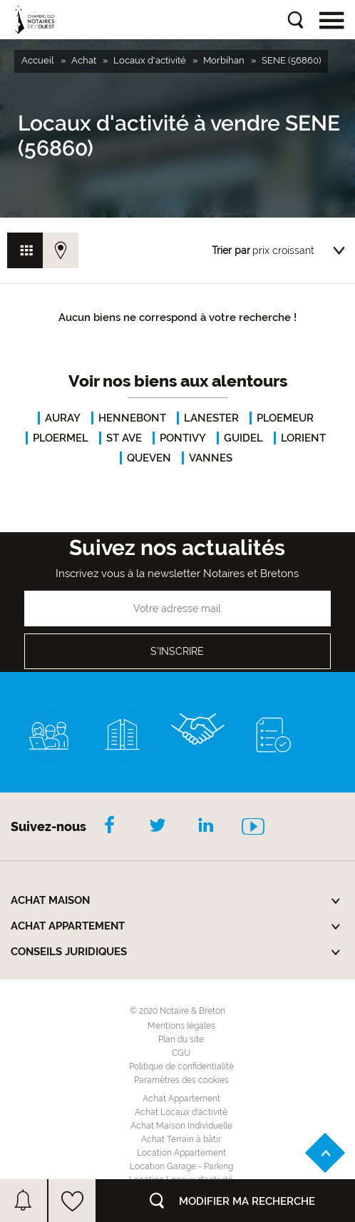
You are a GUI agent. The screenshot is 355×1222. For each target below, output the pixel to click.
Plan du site (181, 1039)
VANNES (210, 458)
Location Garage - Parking (181, 1166)
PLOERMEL (60, 438)
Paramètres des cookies (181, 1080)
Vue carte (60, 250)
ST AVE (124, 438)
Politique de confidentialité (181, 1066)
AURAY (63, 418)
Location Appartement (181, 1153)
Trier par (231, 250)
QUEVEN (149, 458)
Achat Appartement (181, 1099)
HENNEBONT (132, 418)
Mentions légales (181, 1026)
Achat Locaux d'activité (181, 1112)
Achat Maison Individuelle (181, 1126)
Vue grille (25, 250)
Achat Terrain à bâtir (181, 1139)
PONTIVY (183, 438)
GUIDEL (243, 438)
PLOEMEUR (285, 418)
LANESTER (211, 418)
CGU (181, 1053)
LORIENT (303, 438)
